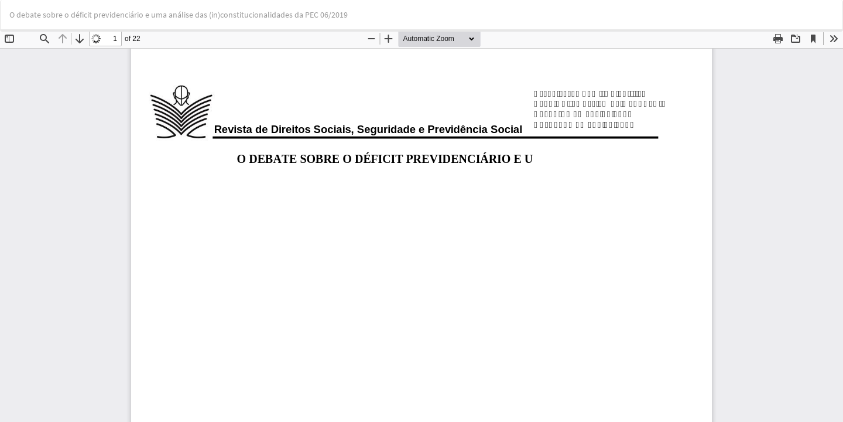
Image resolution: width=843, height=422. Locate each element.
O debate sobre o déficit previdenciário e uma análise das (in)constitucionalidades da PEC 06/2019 (178, 14)
